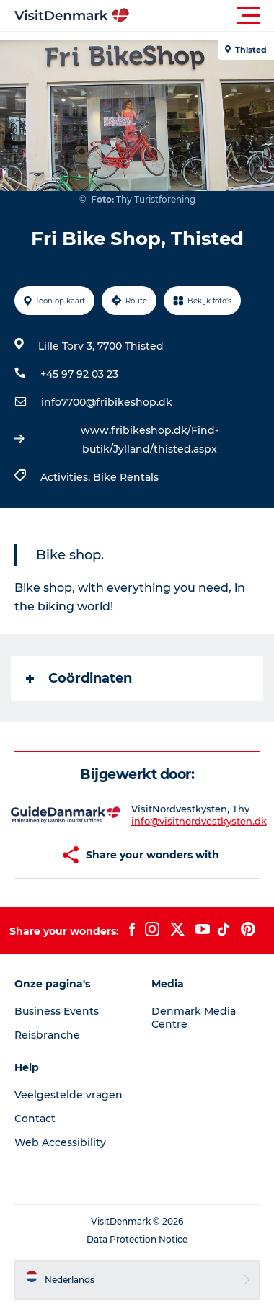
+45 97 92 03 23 (79, 374)
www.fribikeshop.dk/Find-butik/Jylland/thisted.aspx (149, 439)
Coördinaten (79, 678)
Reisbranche (47, 1034)
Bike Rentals (126, 477)
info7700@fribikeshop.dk (106, 402)
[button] (202, 16)
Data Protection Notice (137, 1239)
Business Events (56, 1011)
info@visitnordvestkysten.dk (199, 821)
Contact (35, 1118)
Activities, (66, 477)
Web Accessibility (60, 1142)
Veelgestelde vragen (68, 1094)
